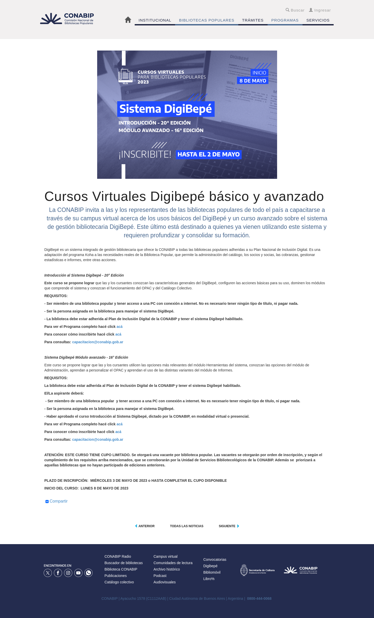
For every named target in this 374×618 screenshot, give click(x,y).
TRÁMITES (253, 20)
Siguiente (229, 526)
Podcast (160, 576)
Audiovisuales (164, 582)
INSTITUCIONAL (155, 20)
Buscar (295, 10)
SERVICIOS (318, 20)
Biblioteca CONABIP (121, 569)
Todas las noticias (186, 526)
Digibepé (210, 566)
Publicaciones (116, 576)
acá (119, 327)
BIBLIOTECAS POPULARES (206, 20)
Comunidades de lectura (173, 563)
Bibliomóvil (212, 572)
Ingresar (320, 10)
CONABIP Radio (118, 556)
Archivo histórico (166, 569)
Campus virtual (165, 556)
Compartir (56, 501)
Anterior (145, 526)
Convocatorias (214, 559)
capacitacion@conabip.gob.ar (97, 342)
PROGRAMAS (285, 20)
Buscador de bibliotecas (124, 563)
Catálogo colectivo (119, 582)
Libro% (209, 579)
